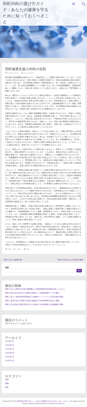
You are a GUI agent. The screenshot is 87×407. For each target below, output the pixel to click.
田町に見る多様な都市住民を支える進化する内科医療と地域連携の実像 (34, 304)
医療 (14, 249)
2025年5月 (9, 349)
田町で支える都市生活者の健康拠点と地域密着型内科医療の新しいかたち (35, 289)
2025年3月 (9, 357)
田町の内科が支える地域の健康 (71, 260)
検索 (7, 267)
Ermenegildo (28, 73)
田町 (19, 249)
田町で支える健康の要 (12, 260)
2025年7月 (9, 341)
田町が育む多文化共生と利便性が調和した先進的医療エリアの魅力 (32, 293)
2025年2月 (9, 360)
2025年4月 (9, 353)
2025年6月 (9, 345)
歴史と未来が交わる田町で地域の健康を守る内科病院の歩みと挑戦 (32, 300)
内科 (9, 249)
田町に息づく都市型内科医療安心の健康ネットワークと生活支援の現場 (34, 297)
